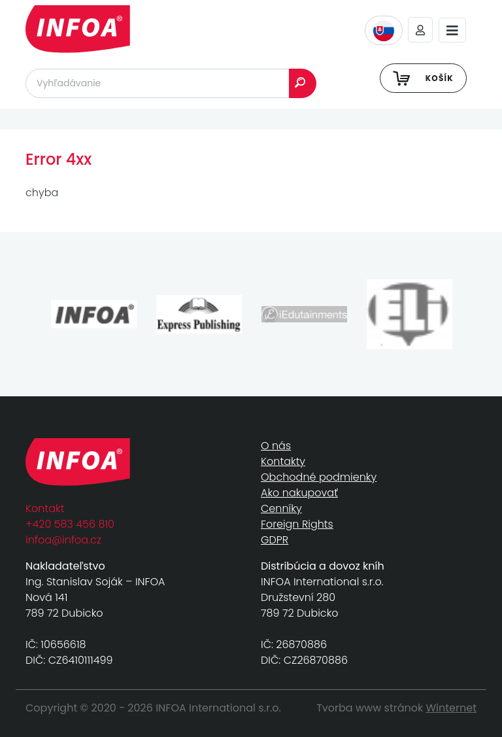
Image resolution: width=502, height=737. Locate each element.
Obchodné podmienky (318, 477)
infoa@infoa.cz (63, 539)
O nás (276, 445)
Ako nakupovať (299, 492)
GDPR (274, 539)
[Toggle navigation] (452, 30)
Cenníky (281, 508)
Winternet (451, 707)
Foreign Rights (297, 524)
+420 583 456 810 (69, 524)
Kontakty (283, 461)
